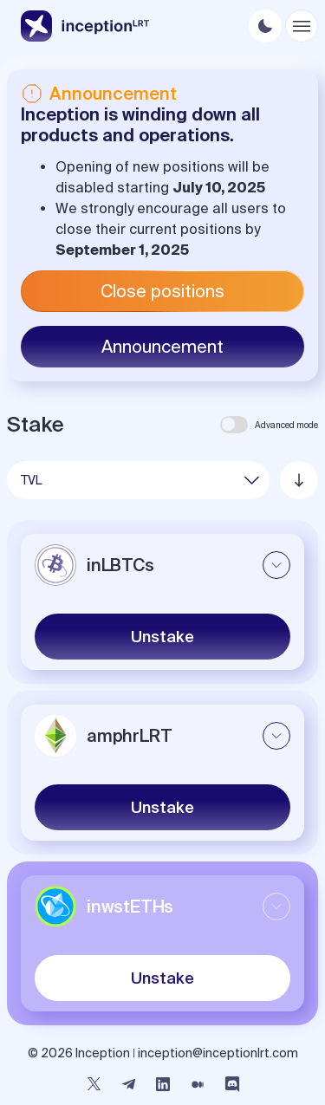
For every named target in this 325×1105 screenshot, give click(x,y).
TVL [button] (31, 480)
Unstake (162, 636)
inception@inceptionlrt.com (218, 1053)
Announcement (162, 346)
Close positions (162, 291)
